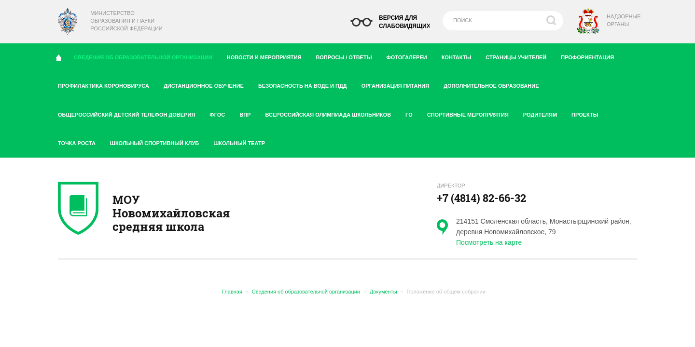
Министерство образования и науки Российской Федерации (126, 20)
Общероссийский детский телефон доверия (130, 113)
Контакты (460, 55)
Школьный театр (239, 143)
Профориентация (591, 55)
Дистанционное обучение (207, 84)
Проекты (588, 113)
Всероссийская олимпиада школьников (331, 113)
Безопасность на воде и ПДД (306, 84)
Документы (383, 291)
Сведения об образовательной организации (146, 55)
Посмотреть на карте (489, 242)
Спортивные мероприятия (471, 113)
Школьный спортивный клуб (158, 141)
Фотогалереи (410, 55)
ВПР (248, 113)
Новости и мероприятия (268, 55)
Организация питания (399, 84)
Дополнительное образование (495, 84)
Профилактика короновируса (107, 84)
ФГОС (220, 113)
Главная (232, 291)
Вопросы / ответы (347, 55)
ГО (412, 113)
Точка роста (80, 141)
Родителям (543, 113)
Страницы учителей (520, 55)
